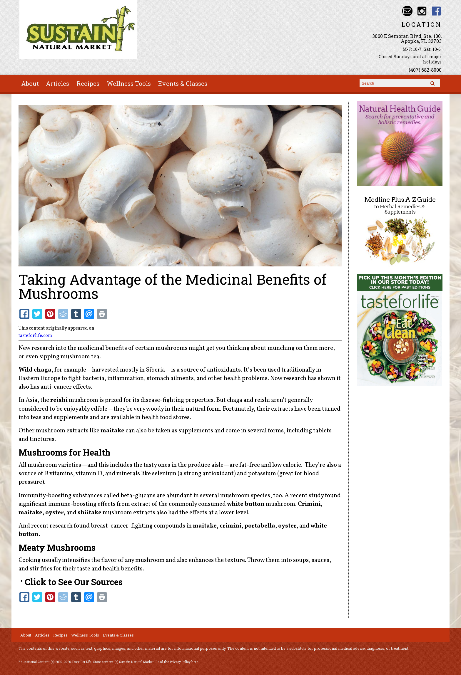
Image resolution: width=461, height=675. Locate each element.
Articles (57, 83)
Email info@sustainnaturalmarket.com (407, 11)
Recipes (87, 83)
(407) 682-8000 (425, 70)
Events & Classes (182, 83)
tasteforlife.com (35, 336)
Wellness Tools (129, 83)
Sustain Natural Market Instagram (422, 11)
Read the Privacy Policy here (177, 662)
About (30, 83)
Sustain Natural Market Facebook (436, 11)
